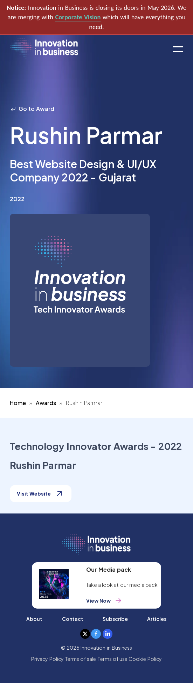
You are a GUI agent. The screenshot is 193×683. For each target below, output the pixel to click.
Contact (72, 619)
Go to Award (32, 108)
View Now (104, 600)
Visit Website (40, 494)
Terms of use (112, 659)
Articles (156, 619)
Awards (46, 402)
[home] (44, 49)
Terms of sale (80, 659)
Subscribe (115, 619)
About (34, 619)
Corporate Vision (78, 17)
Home (18, 402)
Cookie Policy (145, 659)
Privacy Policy (47, 659)
